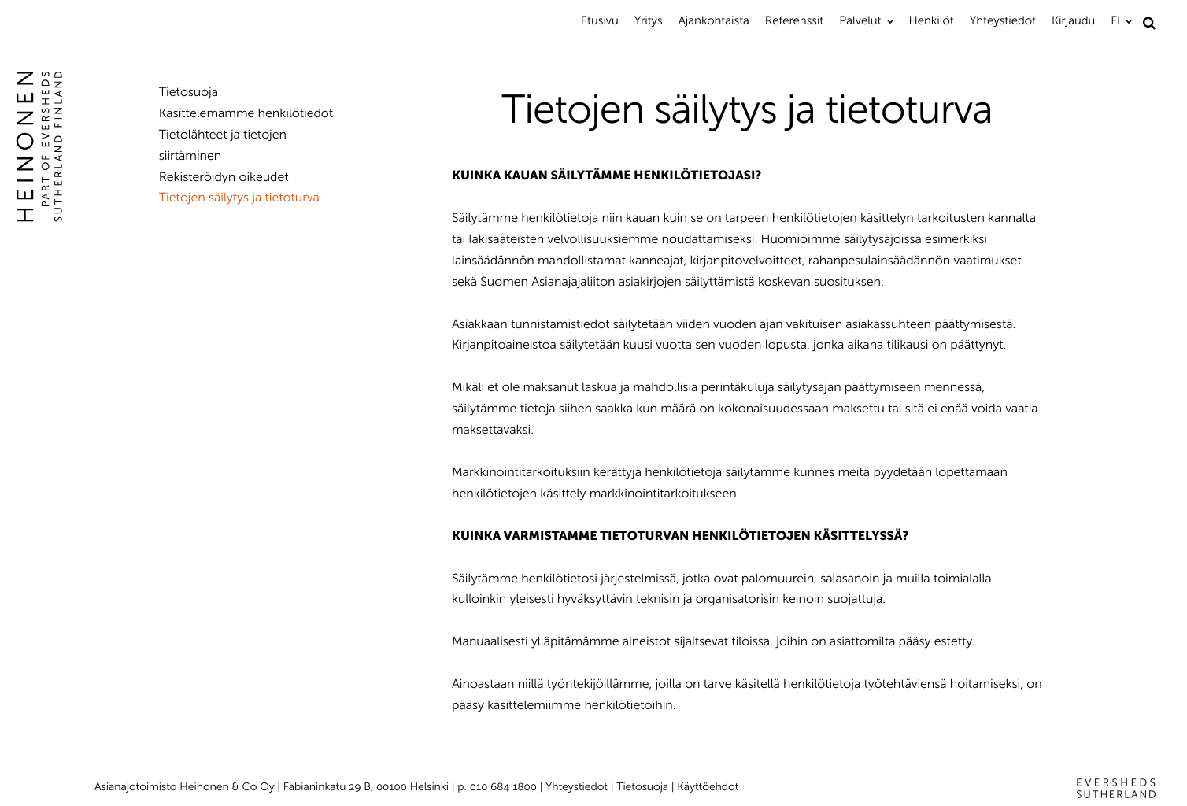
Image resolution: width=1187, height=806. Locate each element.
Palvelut (860, 20)
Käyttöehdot (707, 786)
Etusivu (600, 20)
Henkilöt (931, 20)
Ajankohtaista (714, 20)
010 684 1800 (503, 786)
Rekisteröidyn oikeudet (224, 177)
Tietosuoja (188, 92)
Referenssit (794, 20)
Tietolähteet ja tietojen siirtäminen (223, 146)
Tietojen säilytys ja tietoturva (239, 197)
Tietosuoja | (646, 786)
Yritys (648, 20)
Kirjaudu (1073, 20)
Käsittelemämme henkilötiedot (246, 113)
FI (1115, 20)
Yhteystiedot (1003, 20)
